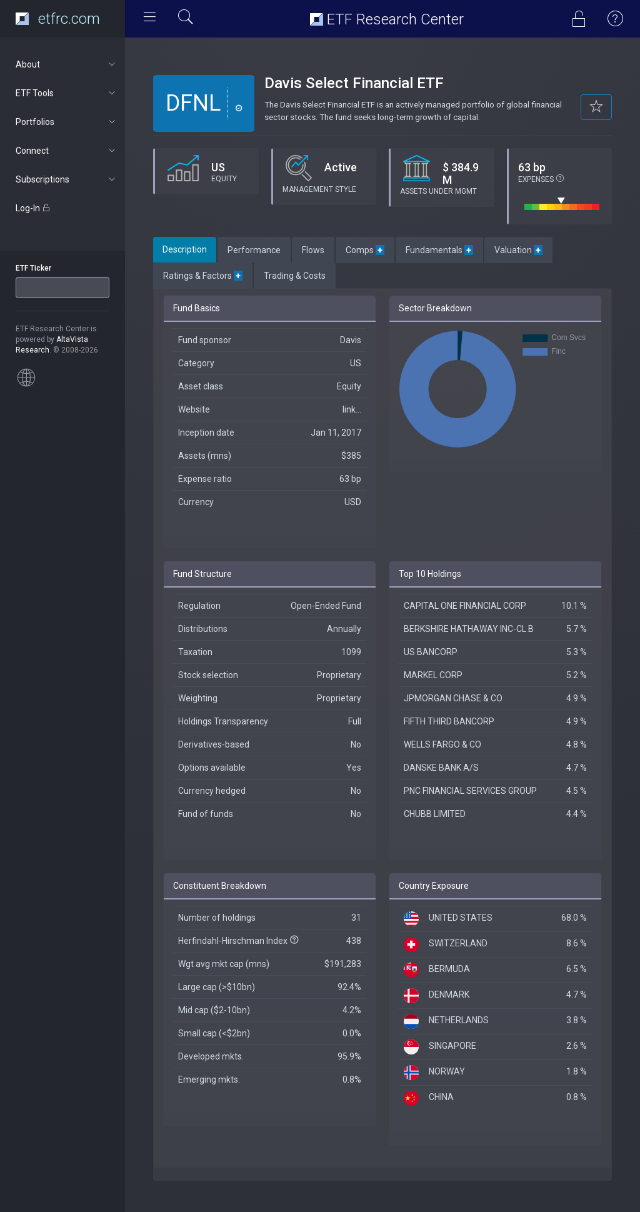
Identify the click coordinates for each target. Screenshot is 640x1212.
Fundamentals (439, 250)
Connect (67, 151)
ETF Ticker (33, 268)
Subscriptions (67, 179)
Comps (365, 250)
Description (184, 249)
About (67, 64)
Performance (254, 250)
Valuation (518, 250)
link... (351, 409)
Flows (313, 250)
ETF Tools (67, 93)
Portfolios (67, 122)
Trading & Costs (295, 276)
